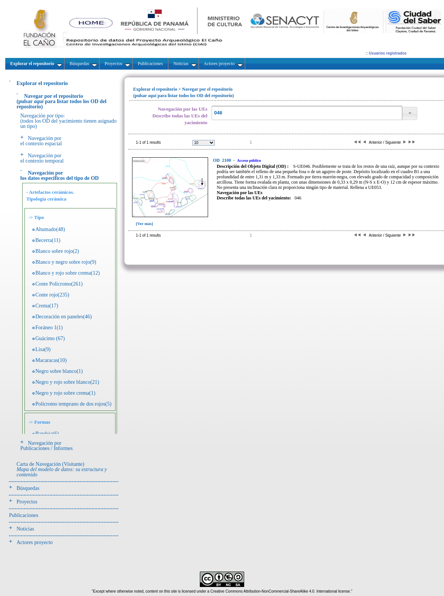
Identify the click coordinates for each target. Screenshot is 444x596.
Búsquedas (28, 488)
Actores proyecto (35, 542)
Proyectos (27, 502)
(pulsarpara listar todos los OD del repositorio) (61, 101)
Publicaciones (23, 515)
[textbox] (306, 113)
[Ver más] (144, 223)
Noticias (25, 529)
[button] (409, 113)
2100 (222, 160)
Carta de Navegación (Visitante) (62, 469)
